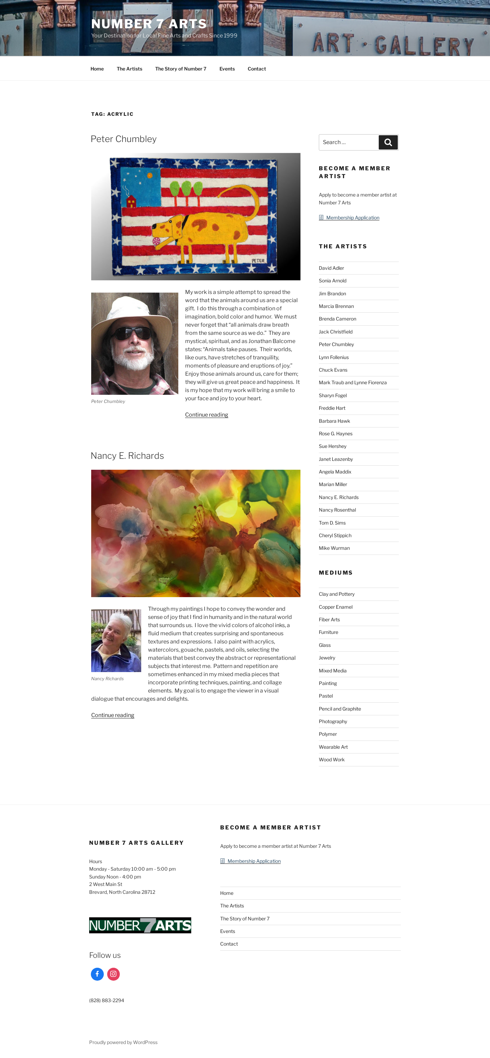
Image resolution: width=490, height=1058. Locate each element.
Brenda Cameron (337, 319)
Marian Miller (333, 484)
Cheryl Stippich (335, 535)
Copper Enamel (336, 607)
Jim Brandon (332, 293)
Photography (333, 721)
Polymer (328, 734)
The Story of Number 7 (181, 69)
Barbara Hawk (334, 421)
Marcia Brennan (336, 306)
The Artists (129, 69)
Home (97, 69)
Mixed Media (333, 670)
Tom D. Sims (332, 523)
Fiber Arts (329, 619)
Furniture (328, 632)
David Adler (331, 268)
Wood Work (332, 759)
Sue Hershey (332, 446)
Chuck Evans (333, 370)
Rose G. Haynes (336, 433)
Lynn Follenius (334, 357)
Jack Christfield (336, 331)
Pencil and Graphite (340, 709)
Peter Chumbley (124, 139)
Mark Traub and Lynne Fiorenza (353, 382)
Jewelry (327, 657)
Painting (328, 683)
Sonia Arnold (332, 280)
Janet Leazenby (336, 459)
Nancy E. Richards (127, 455)
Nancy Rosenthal (337, 510)
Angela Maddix (335, 471)
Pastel (326, 696)
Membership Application (352, 217)
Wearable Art (333, 747)
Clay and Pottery (337, 594)
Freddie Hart (332, 408)
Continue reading (206, 414)
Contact (257, 69)
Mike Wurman (334, 548)
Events (227, 69)
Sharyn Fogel (333, 395)
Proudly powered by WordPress (123, 1042)
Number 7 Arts (149, 23)
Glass (325, 645)
